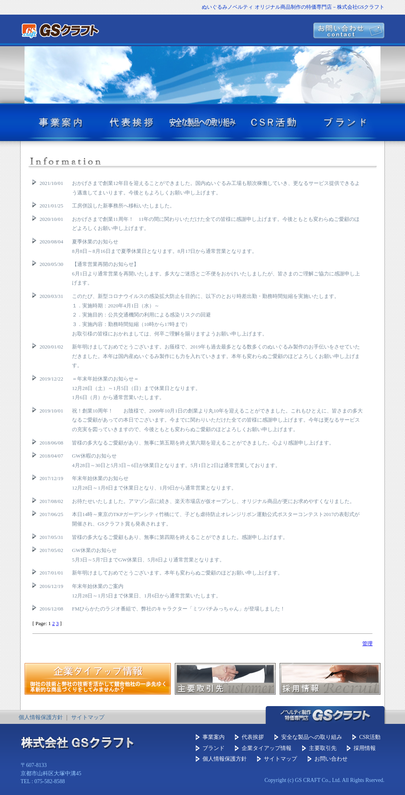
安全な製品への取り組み (311, 737)
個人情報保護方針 (41, 717)
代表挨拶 (253, 737)
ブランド (213, 748)
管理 (367, 643)
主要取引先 (323, 748)
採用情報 (365, 748)
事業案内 (213, 737)
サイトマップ (87, 717)
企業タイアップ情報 (266, 748)
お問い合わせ (331, 759)
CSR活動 (369, 737)
